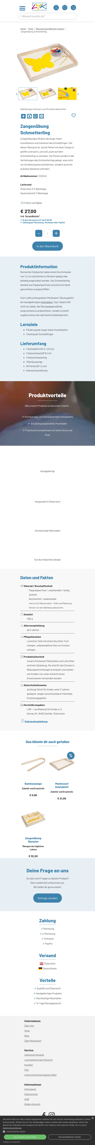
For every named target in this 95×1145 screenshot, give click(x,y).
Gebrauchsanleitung (36, 721)
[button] (47, 1131)
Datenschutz (31, 1094)
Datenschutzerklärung (12, 1128)
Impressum (30, 1089)
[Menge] (47, 233)
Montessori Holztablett (61, 785)
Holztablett (47, 302)
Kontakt (28, 1064)
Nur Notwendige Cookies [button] (69, 1137)
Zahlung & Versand (34, 1054)
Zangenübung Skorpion (33, 839)
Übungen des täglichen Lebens (50, 28)
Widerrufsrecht (32, 1104)
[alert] (47, 1130)
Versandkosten (32, 216)
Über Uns (29, 1025)
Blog (26, 1035)
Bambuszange (33, 783)
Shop (30, 28)
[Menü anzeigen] (22, 8)
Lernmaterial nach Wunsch (38, 1059)
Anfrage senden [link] (48, 898)
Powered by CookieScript (11, 1142)
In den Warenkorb (48, 246)
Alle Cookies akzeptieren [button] (25, 1137)
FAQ (26, 1069)
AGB (26, 1099)
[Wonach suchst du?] (47, 16)
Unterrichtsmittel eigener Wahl (40, 1074)
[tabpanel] (47, 30)
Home (23, 28)
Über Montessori (32, 1040)
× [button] (92, 1118)
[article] (33, 777)
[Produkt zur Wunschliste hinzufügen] (74, 115)
